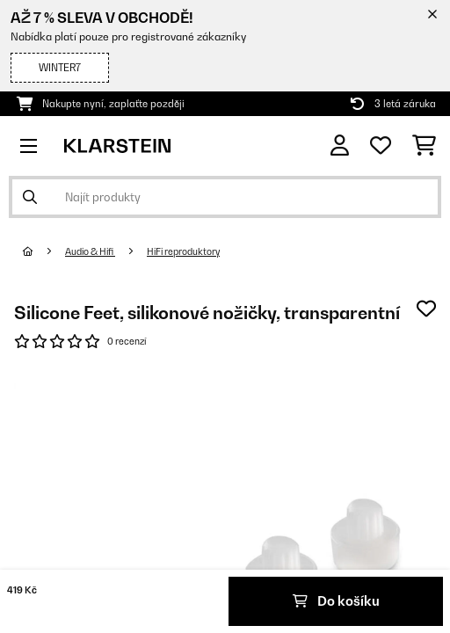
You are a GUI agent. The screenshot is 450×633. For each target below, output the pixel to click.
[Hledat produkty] (225, 197)
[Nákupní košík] (424, 146)
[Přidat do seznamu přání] (426, 308)
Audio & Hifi (90, 251)
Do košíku (336, 600)
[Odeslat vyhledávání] (30, 196)
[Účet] (339, 145)
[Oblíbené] (380, 146)
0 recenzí (126, 341)
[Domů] (44, 251)
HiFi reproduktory (183, 251)
